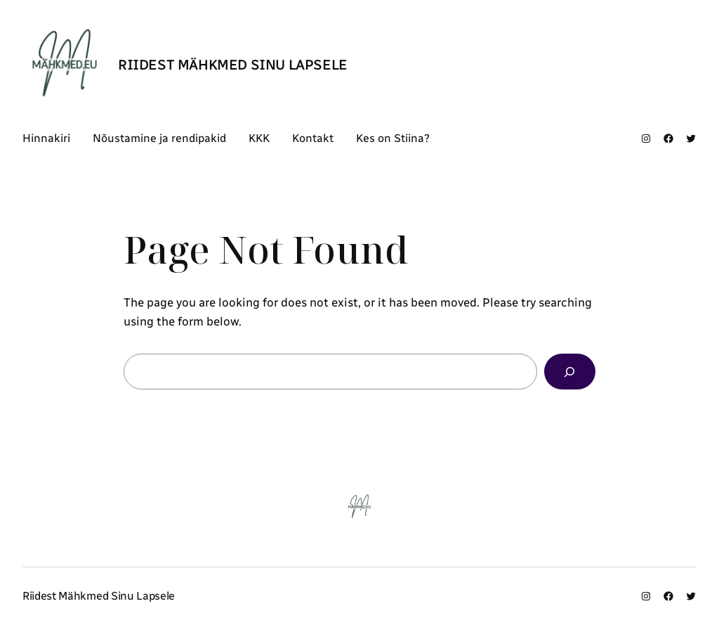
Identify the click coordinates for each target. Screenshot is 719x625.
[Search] (569, 371)
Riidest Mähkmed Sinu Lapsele (233, 64)
